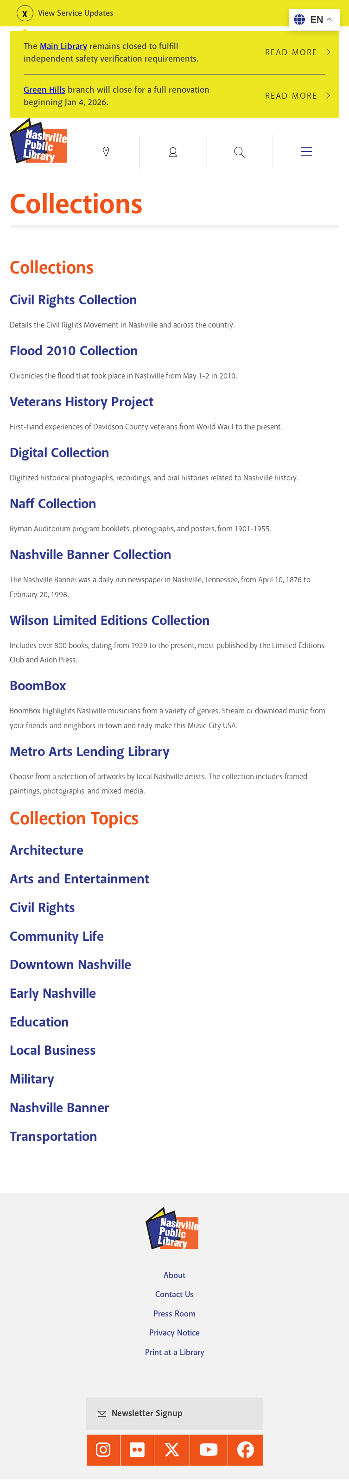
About (174, 1275)
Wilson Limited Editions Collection (110, 620)
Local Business (53, 1050)
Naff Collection (53, 503)
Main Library (63, 46)
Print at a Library (174, 1352)
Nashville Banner (59, 1107)
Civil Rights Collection (73, 300)
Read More (295, 52)
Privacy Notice (174, 1333)
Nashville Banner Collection (90, 554)
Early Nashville (53, 993)
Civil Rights (42, 907)
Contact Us (174, 1294)
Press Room (174, 1314)
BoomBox (38, 685)
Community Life (57, 936)
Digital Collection (59, 452)
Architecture (46, 850)
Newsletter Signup (147, 1413)
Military (32, 1079)
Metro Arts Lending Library (90, 751)
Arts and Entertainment (79, 879)
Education (39, 1022)
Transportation (53, 1136)
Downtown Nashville (70, 964)
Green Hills (44, 89)
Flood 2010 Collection (74, 350)
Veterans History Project (81, 401)
